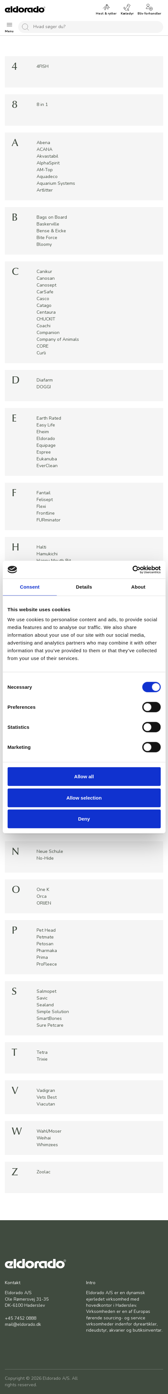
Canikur (44, 271)
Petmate (45, 937)
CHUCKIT (46, 319)
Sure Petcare (50, 1025)
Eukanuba (47, 459)
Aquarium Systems (56, 183)
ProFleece (47, 964)
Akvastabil (47, 156)
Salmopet (46, 991)
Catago (44, 305)
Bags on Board (52, 217)
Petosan (45, 944)
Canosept (46, 285)
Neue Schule (50, 851)
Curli (41, 353)
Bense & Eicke (51, 231)
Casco (43, 299)
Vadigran (46, 1090)
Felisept (45, 500)
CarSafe (45, 292)
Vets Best (47, 1097)
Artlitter (45, 190)
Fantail (43, 493)
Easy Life (46, 425)
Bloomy (44, 244)
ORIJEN (44, 903)
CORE (43, 346)
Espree (44, 452)
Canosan (46, 278)
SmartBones (49, 1018)
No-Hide (45, 858)
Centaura (46, 312)
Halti (41, 547)
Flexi (41, 506)
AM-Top (45, 170)
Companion (48, 333)
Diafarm (45, 380)
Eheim (43, 432)
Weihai (44, 1138)
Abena (43, 143)
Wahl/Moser (49, 1131)
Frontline (46, 513)
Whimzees (47, 1145)
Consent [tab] (29, 587)
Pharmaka (47, 951)
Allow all (84, 776)
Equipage (46, 445)
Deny (84, 819)
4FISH (43, 66)
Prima (42, 957)
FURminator (49, 520)
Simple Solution (53, 1012)
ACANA (44, 149)
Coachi (43, 326)
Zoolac (43, 1172)
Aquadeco (47, 176)
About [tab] (138, 587)
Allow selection (84, 797)
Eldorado (46, 438)
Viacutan (46, 1104)
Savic (42, 998)
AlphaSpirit (48, 163)
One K (43, 889)
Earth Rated (49, 418)
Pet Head (46, 930)
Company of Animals (58, 339)
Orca (42, 896)
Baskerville (48, 224)
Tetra (42, 1052)
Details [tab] (84, 587)
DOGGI (44, 387)
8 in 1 (42, 104)
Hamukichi (47, 554)
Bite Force (47, 238)
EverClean (47, 466)
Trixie (42, 1059)
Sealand (45, 1005)
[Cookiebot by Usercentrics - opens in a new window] (132, 569)
